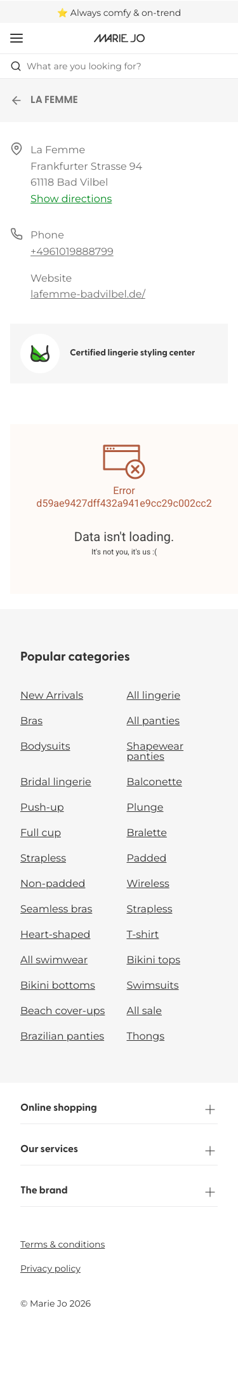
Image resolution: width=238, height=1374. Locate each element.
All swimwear (54, 960)
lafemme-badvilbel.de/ (87, 295)
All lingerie (154, 696)
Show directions (71, 199)
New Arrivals (51, 696)
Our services (119, 1150)
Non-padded (52, 884)
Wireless (148, 884)
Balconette (154, 782)
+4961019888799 (72, 252)
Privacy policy (50, 1268)
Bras (31, 721)
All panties (153, 721)
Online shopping (119, 1109)
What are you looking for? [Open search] (76, 66)
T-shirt (143, 935)
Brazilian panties (62, 1037)
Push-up (42, 808)
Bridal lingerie (55, 782)
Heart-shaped (55, 935)
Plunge (145, 808)
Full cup (40, 833)
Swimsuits (153, 986)
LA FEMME (44, 100)
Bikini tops (153, 960)
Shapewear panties (155, 752)
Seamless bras (56, 909)
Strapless (43, 859)
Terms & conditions (62, 1244)
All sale (144, 1011)
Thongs (146, 1037)
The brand (119, 1192)
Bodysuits (45, 747)
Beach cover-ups (62, 1011)
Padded (147, 859)
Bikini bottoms (57, 986)
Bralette (147, 833)
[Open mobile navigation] (16, 38)
